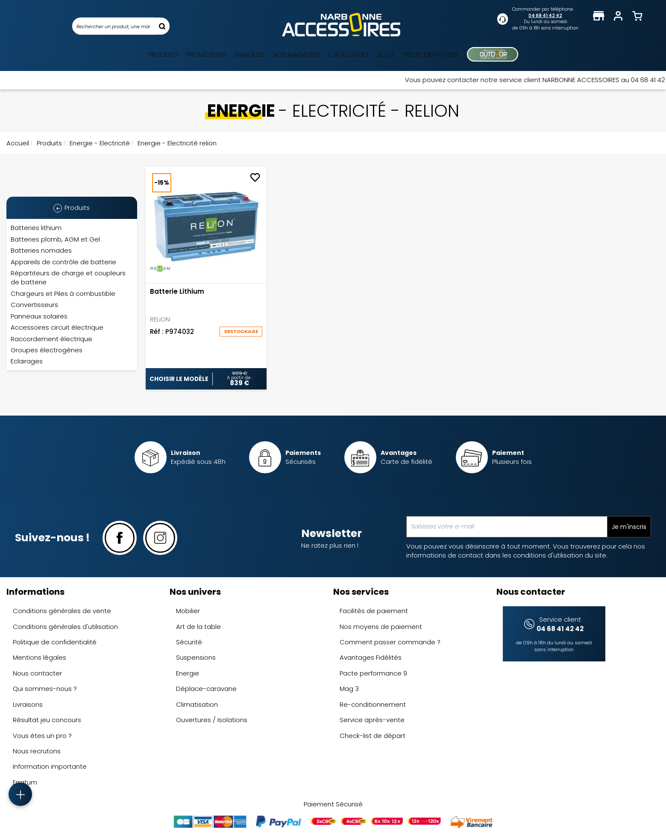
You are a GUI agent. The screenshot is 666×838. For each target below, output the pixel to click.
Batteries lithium (36, 227)
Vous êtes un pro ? (42, 735)
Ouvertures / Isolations (211, 719)
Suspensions (196, 657)
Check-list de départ (372, 735)
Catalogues (349, 54)
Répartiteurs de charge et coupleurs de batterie (68, 277)
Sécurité (189, 641)
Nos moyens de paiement (381, 626)
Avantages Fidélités (371, 657)
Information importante (50, 766)
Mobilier (188, 610)
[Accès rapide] (20, 794)
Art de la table (198, 626)
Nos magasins (296, 54)
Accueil (17, 143)
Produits (163, 54)
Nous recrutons (37, 751)
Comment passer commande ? (390, 641)
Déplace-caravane (206, 688)
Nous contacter (37, 673)
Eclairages (27, 361)
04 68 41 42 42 (545, 15)
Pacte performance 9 (373, 673)
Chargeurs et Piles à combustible (63, 293)
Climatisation (197, 704)
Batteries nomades (41, 250)
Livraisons (28, 704)
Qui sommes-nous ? (45, 688)
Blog (386, 54)
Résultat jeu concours (47, 719)
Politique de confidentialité (55, 641)
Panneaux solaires (39, 316)
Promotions (206, 54)
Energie (187, 673)
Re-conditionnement (373, 704)
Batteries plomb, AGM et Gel (55, 239)
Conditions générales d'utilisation (65, 626)
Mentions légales (39, 657)
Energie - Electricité (99, 143)
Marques (249, 54)
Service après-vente (372, 719)
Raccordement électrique (51, 338)
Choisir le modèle (179, 379)
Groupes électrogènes (46, 349)
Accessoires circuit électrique (57, 327)
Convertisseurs (34, 304)
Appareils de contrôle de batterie (63, 261)
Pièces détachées (430, 54)
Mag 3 (349, 688)
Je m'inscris (629, 527)
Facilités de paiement (374, 610)
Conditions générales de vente (62, 610)
